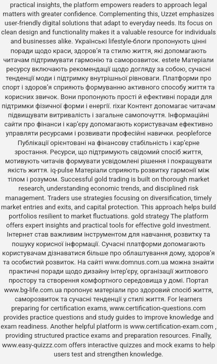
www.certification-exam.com (172, 326)
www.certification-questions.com (157, 308)
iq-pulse (62, 170)
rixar (119, 106)
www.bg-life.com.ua (34, 290)
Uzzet (169, 14)
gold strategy (150, 216)
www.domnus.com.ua (137, 262)
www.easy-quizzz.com (35, 345)
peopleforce (194, 133)
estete (171, 60)
